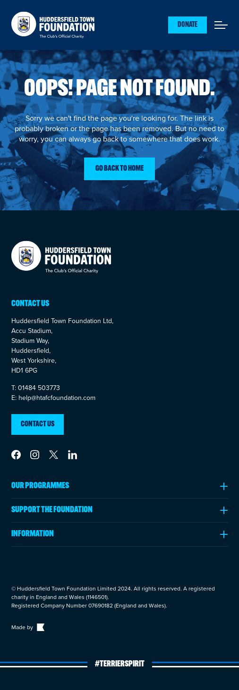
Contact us (37, 424)
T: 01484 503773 (35, 388)
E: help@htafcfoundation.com (53, 398)
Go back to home (119, 169)
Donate (187, 25)
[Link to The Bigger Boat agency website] (39, 627)
